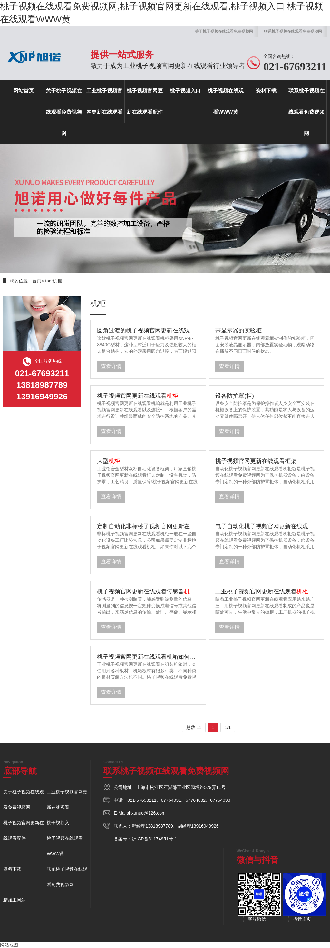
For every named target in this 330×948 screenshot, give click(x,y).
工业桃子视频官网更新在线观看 (104, 101)
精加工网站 (14, 900)
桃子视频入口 (185, 90)
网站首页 (23, 90)
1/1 (228, 727)
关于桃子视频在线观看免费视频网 (224, 31)
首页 (36, 280)
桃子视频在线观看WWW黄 (226, 101)
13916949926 (205, 825)
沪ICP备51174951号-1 (154, 838)
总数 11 (193, 727)
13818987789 (159, 825)
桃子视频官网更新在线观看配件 (145, 101)
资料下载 (266, 90)
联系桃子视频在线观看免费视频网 (293, 31)
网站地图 (9, 944)
